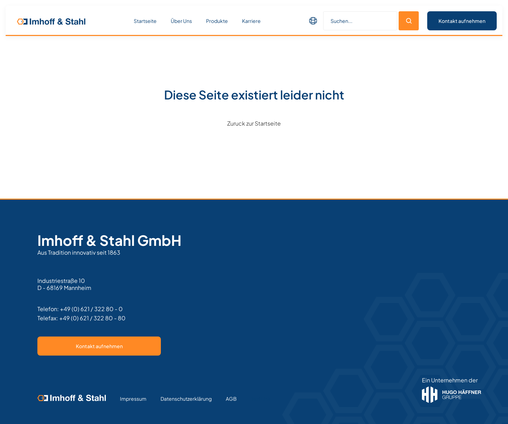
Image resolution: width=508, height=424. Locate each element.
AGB (231, 398)
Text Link (260, 398)
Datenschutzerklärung (186, 398)
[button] (313, 20)
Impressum (133, 398)
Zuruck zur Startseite (254, 123)
